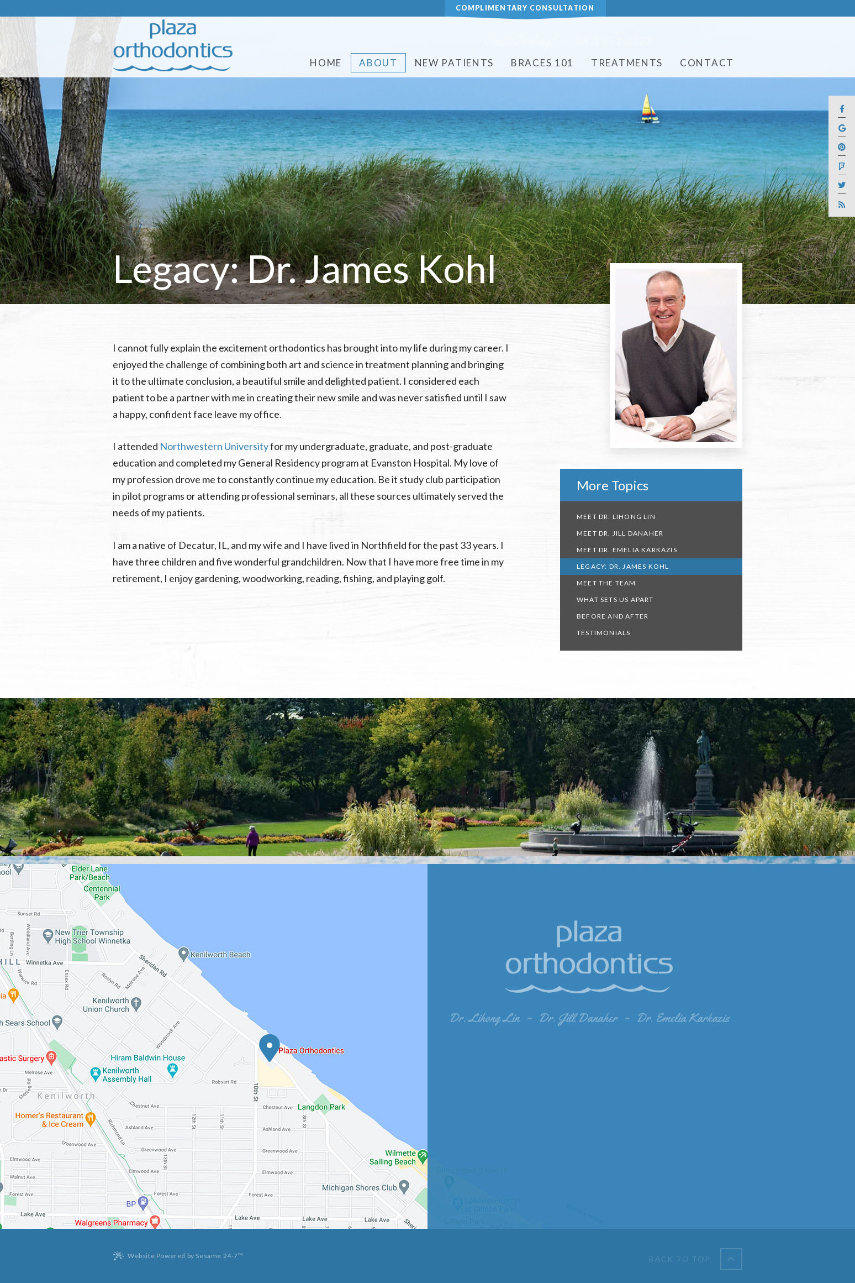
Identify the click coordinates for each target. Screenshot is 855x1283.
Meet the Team (606, 583)
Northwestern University (214, 446)
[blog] (842, 204)
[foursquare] (842, 167)
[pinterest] (842, 148)
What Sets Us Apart (615, 599)
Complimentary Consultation (525, 8)
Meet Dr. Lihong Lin (616, 516)
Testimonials (603, 633)
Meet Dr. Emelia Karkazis (627, 550)
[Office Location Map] (269, 1048)
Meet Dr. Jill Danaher (620, 533)
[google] (842, 129)
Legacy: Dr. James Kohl (623, 566)
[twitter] (842, 186)
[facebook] (842, 110)
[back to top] (695, 1256)
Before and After (612, 616)
